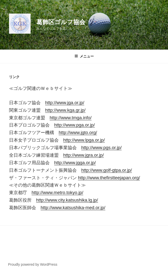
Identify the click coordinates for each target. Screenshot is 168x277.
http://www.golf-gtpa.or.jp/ (106, 170)
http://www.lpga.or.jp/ (84, 140)
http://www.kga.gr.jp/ (65, 110)
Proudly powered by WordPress (32, 264)
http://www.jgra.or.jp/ (83, 155)
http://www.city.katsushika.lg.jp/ (67, 200)
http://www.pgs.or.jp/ (101, 147)
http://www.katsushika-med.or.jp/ (73, 207)
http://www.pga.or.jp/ (74, 125)
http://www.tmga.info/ (71, 117)
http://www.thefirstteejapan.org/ (109, 177)
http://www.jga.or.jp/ (64, 102)
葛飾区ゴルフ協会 (60, 22)
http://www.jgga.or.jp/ (75, 162)
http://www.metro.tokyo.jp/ (57, 192)
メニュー (84, 56)
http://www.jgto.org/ (78, 132)
